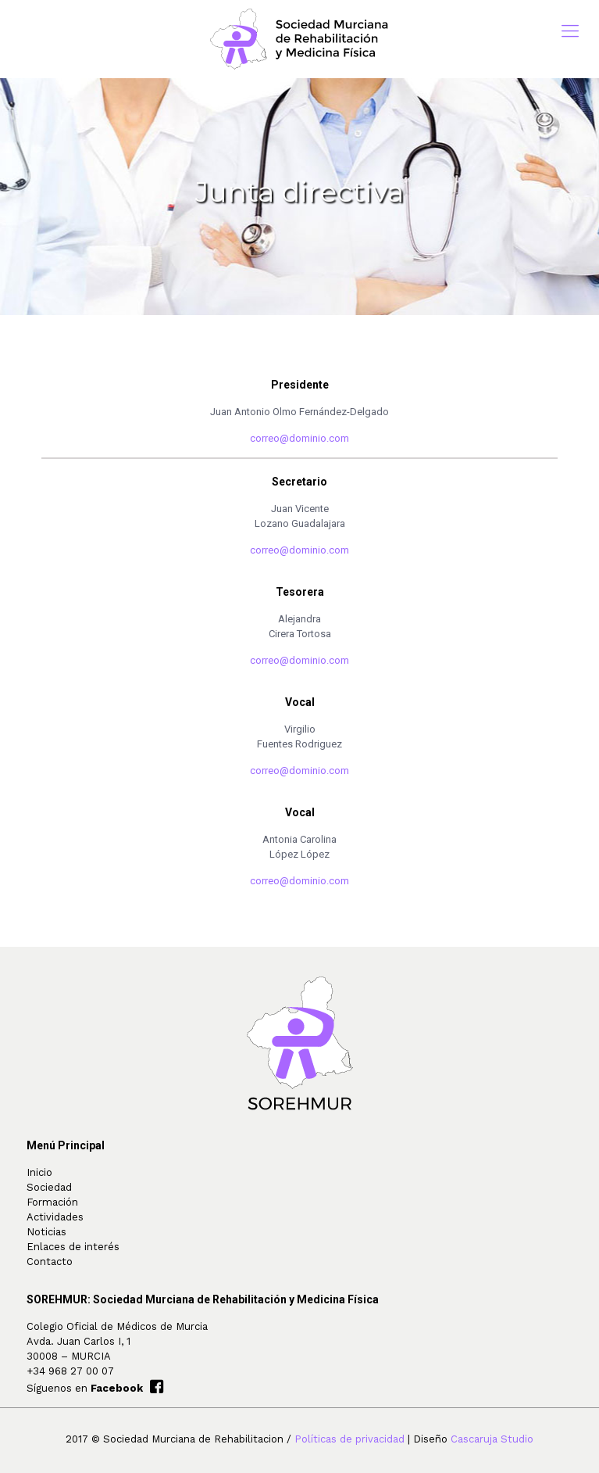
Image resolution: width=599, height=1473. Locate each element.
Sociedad (49, 1187)
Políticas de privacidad (349, 1439)
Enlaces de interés (73, 1247)
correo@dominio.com (299, 438)
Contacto (50, 1261)
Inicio (39, 1172)
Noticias (46, 1232)
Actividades (55, 1217)
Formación (52, 1202)
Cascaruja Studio (492, 1439)
